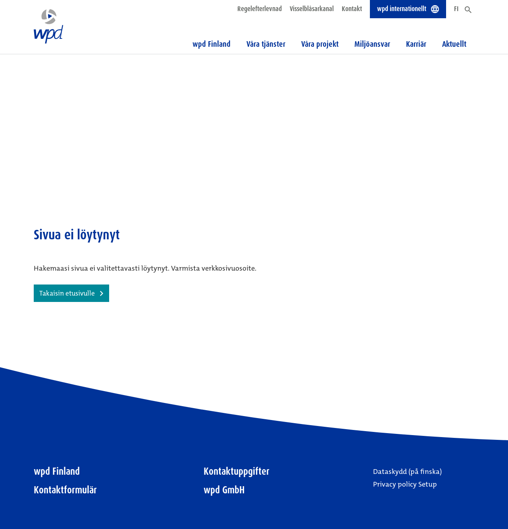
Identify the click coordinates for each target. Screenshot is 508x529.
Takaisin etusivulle (67, 293)
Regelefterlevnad (259, 8)
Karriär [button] (416, 44)
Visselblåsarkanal (312, 8)
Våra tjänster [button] (265, 44)
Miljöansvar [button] (372, 44)
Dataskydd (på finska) (407, 471)
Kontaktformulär (65, 490)
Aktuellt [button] (454, 44)
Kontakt (352, 8)
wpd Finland (57, 471)
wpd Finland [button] (211, 44)
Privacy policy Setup (405, 484)
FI (456, 8)
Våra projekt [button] (320, 44)
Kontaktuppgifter (236, 471)
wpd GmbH (224, 490)
